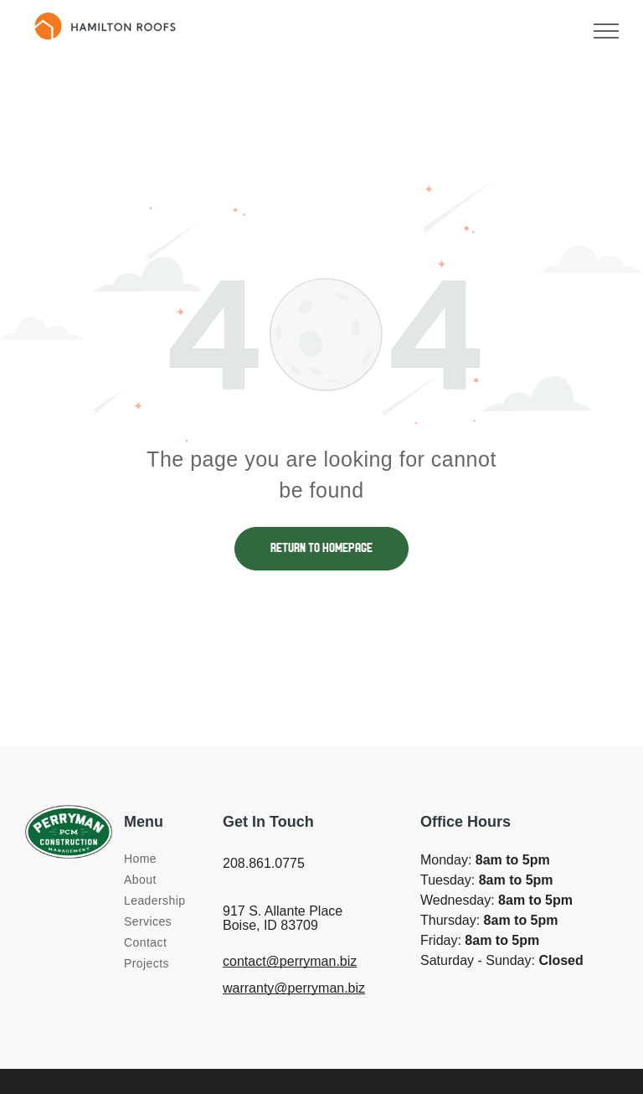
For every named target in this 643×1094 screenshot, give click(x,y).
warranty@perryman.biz (294, 988)
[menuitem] (184, 859)
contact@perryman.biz (290, 961)
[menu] (606, 31)
